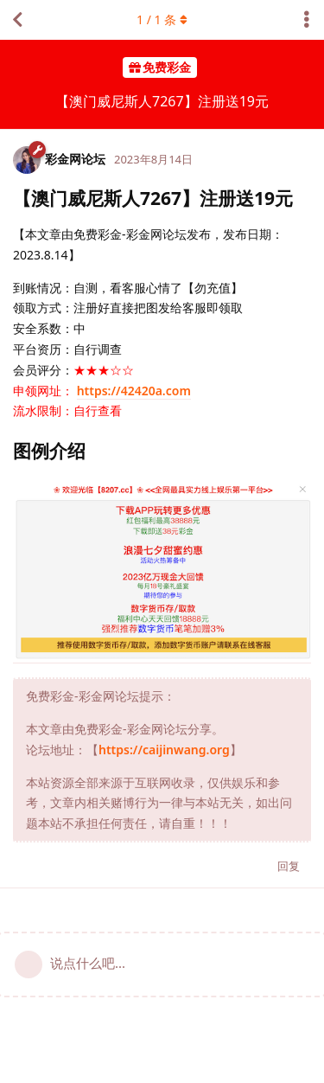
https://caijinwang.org (164, 749)
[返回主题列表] (17, 20)
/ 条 (162, 19)
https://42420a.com (134, 390)
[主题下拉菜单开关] (306, 20)
